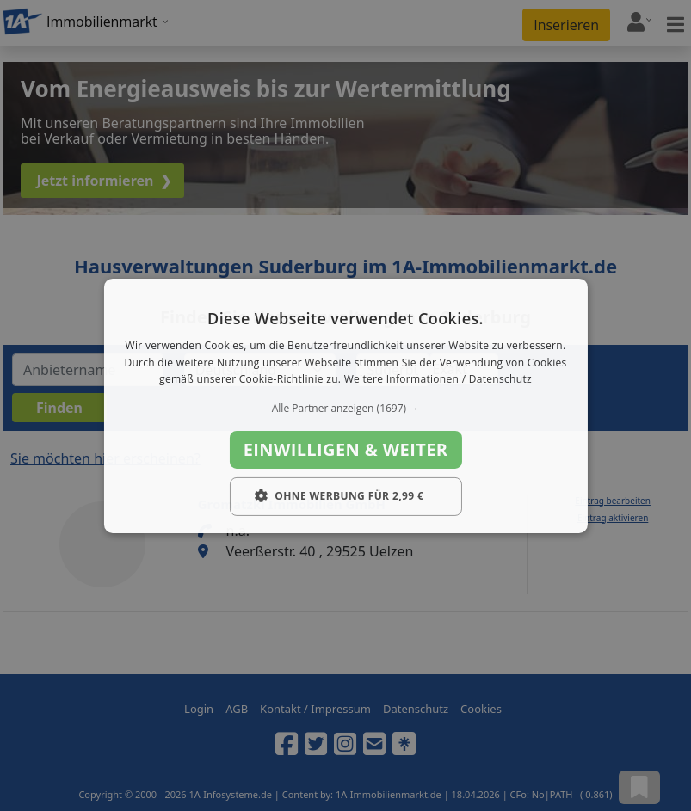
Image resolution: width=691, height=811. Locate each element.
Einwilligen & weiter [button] (346, 449)
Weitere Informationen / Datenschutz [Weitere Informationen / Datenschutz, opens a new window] (438, 379)
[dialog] (345, 405)
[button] (345, 408)
